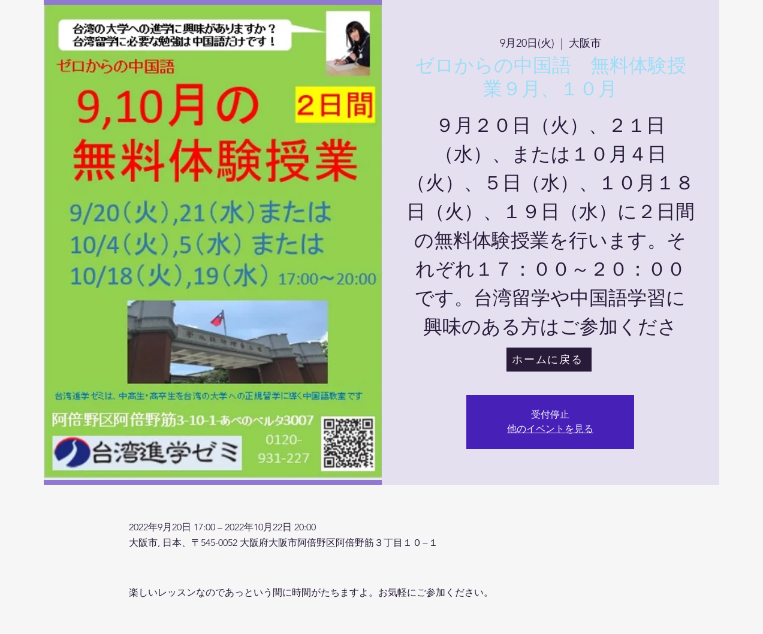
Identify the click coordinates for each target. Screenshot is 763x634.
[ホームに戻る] (549, 360)
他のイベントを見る (550, 428)
